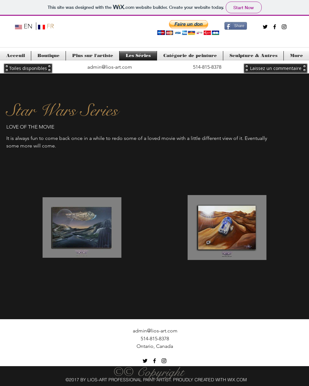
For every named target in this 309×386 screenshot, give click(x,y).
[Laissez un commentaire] (275, 68)
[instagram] (284, 27)
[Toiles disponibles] (28, 68)
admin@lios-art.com (109, 67)
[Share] (235, 26)
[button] (188, 27)
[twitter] (265, 27)
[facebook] (274, 27)
